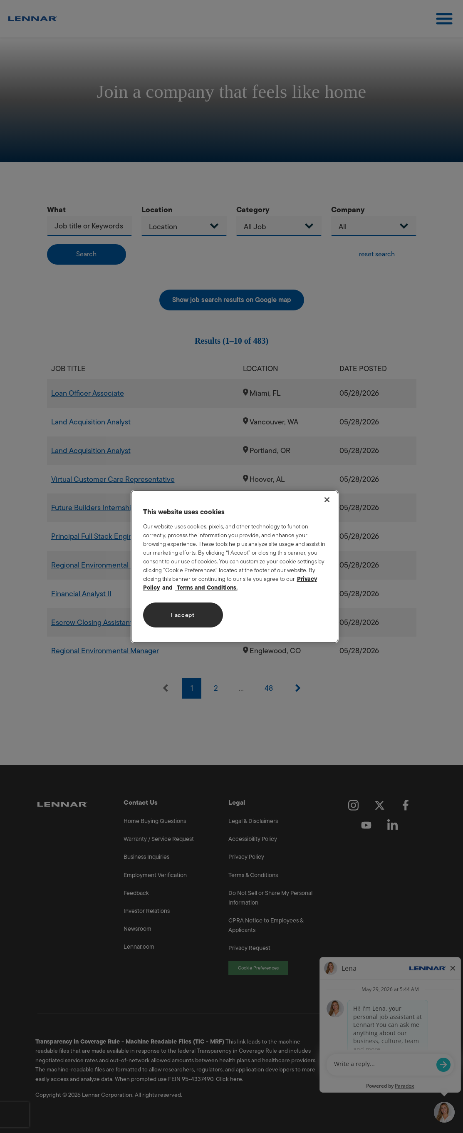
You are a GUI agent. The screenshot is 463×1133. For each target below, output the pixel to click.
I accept (183, 615)
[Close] (327, 500)
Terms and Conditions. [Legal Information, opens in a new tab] (206, 588)
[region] (235, 567)
